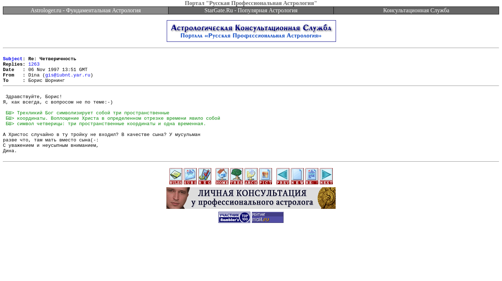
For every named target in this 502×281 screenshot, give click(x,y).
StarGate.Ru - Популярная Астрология (250, 10)
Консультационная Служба (416, 10)
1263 (33, 67)
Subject (13, 60)
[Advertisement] (251, 265)
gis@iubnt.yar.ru (67, 80)
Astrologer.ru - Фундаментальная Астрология (86, 10)
